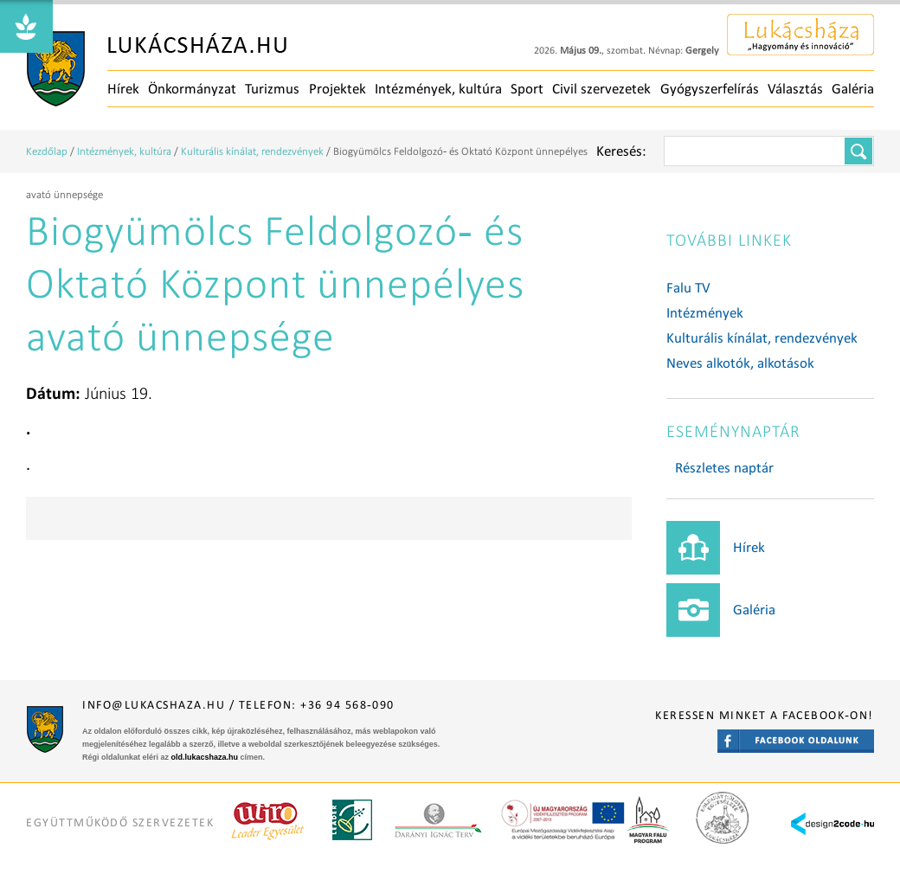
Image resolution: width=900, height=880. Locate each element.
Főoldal (156, 69)
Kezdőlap (47, 151)
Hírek (123, 89)
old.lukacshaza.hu (205, 757)
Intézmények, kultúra (438, 89)
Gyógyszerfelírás (709, 89)
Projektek (337, 89)
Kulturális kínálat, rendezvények (252, 151)
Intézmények (704, 313)
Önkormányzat (192, 89)
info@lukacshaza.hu (153, 704)
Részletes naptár (724, 468)
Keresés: (621, 151)
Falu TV (688, 288)
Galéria (853, 89)
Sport (527, 89)
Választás (795, 89)
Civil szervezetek (601, 89)
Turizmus (272, 89)
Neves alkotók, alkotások (740, 363)
